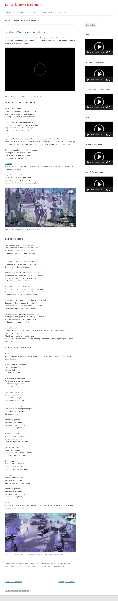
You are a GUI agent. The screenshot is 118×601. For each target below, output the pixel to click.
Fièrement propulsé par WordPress (17, 591)
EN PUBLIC (33, 12)
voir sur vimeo (39, 96)
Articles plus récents (66, 582)
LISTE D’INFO (48, 12)
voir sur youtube (26, 96)
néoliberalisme (16, 566)
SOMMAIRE (9, 12)
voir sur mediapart (12, 96)
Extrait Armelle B (11, 328)
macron (8, 566)
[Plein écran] (110, 52)
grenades (67, 563)
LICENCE (62, 12)
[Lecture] (88, 52)
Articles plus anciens (13, 582)
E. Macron (8, 136)
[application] (99, 47)
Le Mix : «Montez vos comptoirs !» (26, 32)
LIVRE (21, 12)
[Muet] (107, 52)
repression (46, 566)
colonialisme (58, 563)
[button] (99, 47)
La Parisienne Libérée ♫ (23, 4)
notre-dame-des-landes (32, 566)
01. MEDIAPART (34, 563)
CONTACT (76, 12)
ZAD (52, 566)
